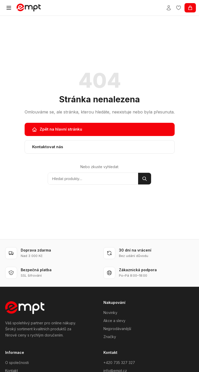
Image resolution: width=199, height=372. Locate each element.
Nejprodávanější (117, 328)
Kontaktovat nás (47, 146)
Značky (109, 336)
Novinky (110, 312)
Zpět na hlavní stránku (57, 129)
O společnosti (17, 362)
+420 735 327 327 (119, 362)
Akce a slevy (114, 320)
